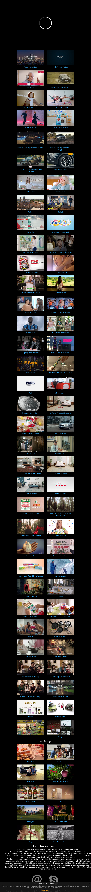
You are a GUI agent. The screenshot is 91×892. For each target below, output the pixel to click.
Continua (44, 890)
